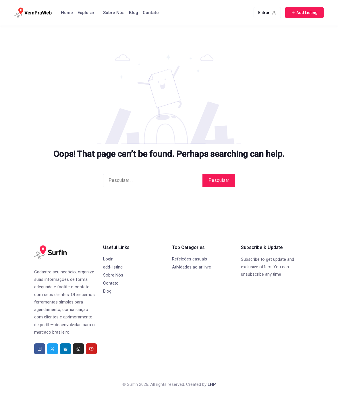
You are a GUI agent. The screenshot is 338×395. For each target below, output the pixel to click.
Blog (133, 12)
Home (67, 12)
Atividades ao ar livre (191, 267)
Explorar (86, 12)
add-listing (113, 267)
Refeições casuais (189, 259)
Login (108, 259)
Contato (151, 12)
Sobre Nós (113, 12)
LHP (212, 384)
